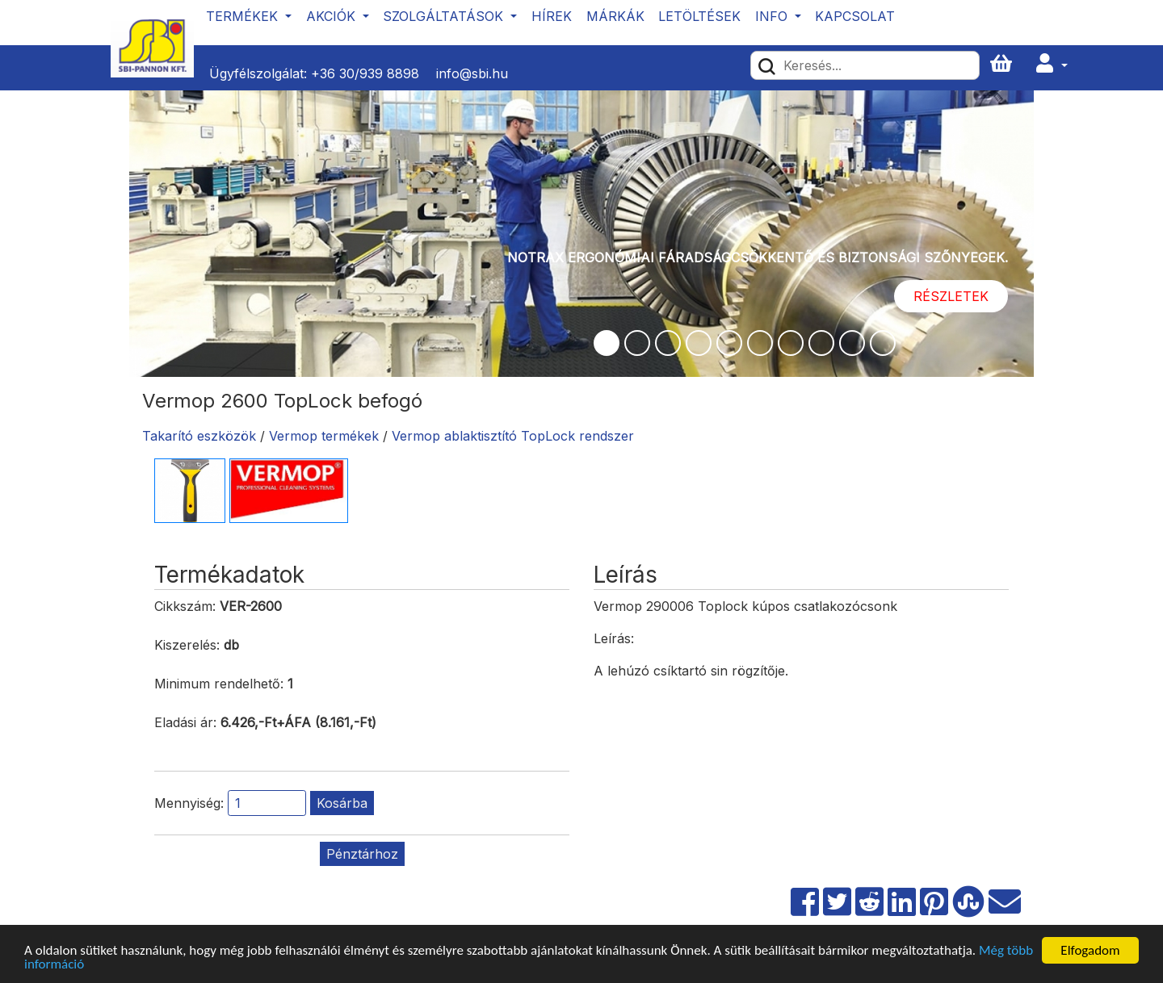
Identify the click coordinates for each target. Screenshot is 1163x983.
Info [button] (773, 16)
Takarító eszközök (199, 436)
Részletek (951, 296)
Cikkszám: (185, 606)
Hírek (551, 16)
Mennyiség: (189, 803)
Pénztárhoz (362, 854)
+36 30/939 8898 (365, 73)
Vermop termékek (324, 436)
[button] (1051, 64)
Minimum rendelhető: (218, 684)
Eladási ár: (185, 722)
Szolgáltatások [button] (445, 16)
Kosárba (342, 803)
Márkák (615, 16)
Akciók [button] (332, 16)
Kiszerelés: (187, 645)
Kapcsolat (855, 16)
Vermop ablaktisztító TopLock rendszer (513, 436)
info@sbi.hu (472, 73)
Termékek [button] (244, 16)
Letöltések (699, 16)
